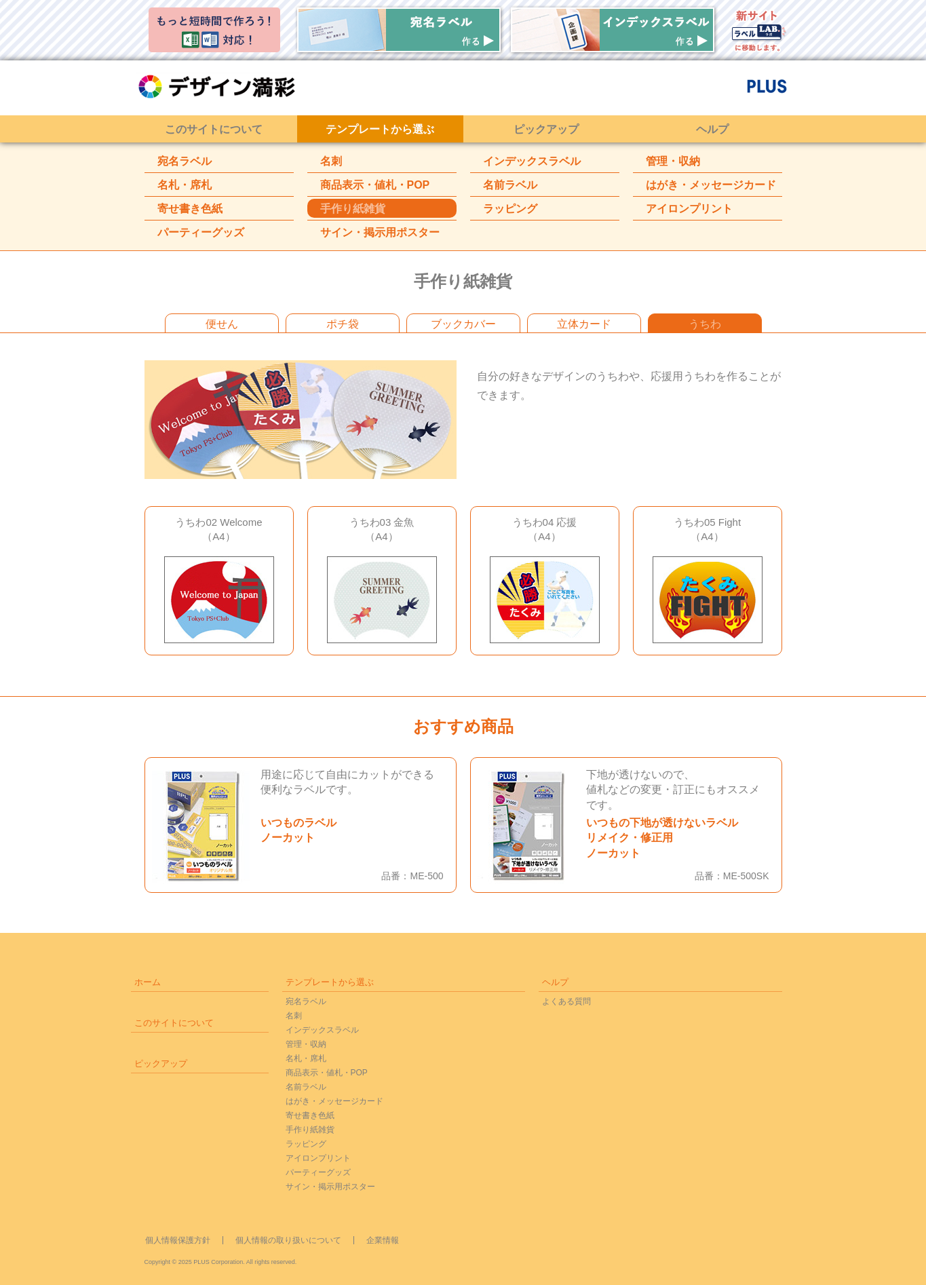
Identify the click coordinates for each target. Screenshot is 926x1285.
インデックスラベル (532, 161)
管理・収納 (673, 161)
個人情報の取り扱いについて (288, 1240)
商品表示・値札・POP (375, 185)
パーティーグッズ (200, 232)
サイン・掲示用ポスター (380, 232)
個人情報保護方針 (177, 1240)
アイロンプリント (689, 208)
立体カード (584, 324)
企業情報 (382, 1240)
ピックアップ (546, 129)
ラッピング (510, 208)
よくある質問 (566, 1001)
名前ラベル (510, 185)
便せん (222, 324)
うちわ (705, 324)
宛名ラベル (184, 161)
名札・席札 (184, 185)
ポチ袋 (342, 324)
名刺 (331, 161)
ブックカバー (463, 324)
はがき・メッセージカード (711, 185)
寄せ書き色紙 (190, 208)
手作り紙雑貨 (352, 208)
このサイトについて (214, 129)
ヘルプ (712, 129)
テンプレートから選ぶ (380, 129)
